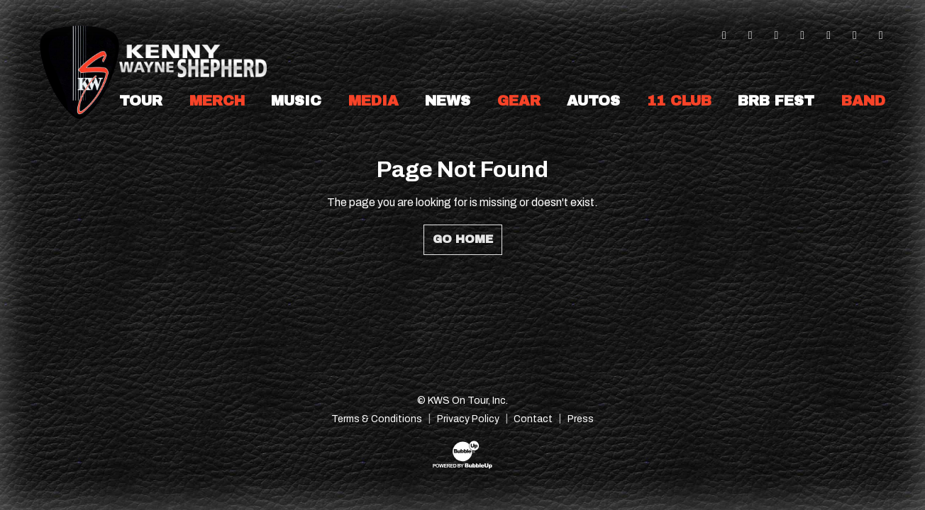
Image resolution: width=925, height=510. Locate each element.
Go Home (463, 239)
